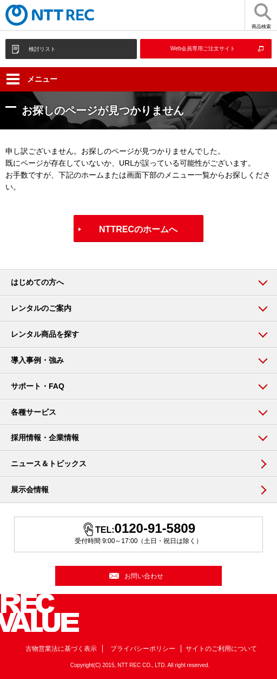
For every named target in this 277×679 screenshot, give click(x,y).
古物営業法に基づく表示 (61, 648)
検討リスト (42, 49)
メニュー (31, 79)
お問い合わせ (143, 576)
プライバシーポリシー (142, 648)
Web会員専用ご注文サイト (202, 48)
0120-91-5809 (155, 528)
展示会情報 (30, 489)
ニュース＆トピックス (49, 463)
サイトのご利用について (221, 648)
